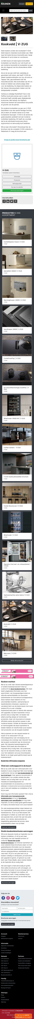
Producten (17, 180)
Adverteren (21, 936)
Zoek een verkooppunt (8, 827)
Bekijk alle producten (17, 660)
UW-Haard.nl (4, 961)
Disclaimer (4, 948)
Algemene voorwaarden (7, 945)
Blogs (2, 995)
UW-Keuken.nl (5, 963)
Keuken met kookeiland (24, 961)
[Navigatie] (3, 10)
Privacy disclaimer (6, 950)
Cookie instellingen (6, 952)
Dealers (3, 997)
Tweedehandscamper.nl (7, 980)
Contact (20, 938)
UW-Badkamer (5, 958)
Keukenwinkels (5, 999)
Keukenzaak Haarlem (23, 968)
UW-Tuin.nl (4, 965)
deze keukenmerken (18, 689)
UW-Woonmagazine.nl (7, 970)
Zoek (30, 10)
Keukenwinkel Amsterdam (25, 958)
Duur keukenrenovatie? (7, 985)
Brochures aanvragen (17, 190)
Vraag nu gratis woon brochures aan (17, 140)
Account (21, 4)
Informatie (17, 176)
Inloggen (3, 936)
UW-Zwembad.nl (5, 972)
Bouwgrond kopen (6, 987)
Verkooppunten (17, 183)
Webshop (3, 1002)
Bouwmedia (20, 1010)
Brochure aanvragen (8, 924)
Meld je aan (17, 914)
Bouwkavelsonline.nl (6, 975)
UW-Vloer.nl (4, 968)
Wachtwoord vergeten (7, 938)
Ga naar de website (17, 187)
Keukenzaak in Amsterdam (8, 983)
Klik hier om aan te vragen (23, 1016)
